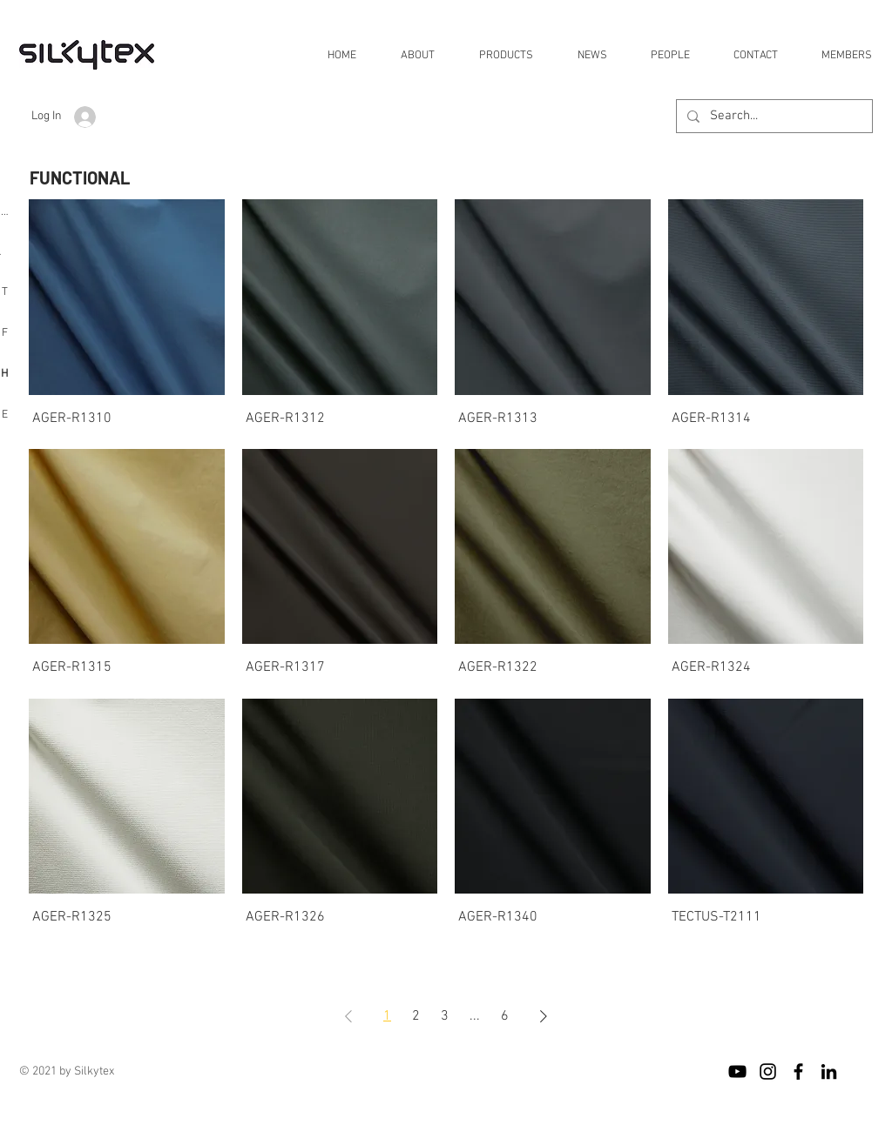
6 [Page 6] (505, 1016)
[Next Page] (543, 1016)
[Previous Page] (348, 1016)
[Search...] (772, 116)
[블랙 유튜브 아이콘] (737, 1071)
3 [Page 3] (445, 1016)
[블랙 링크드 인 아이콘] (829, 1071)
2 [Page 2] (416, 1016)
